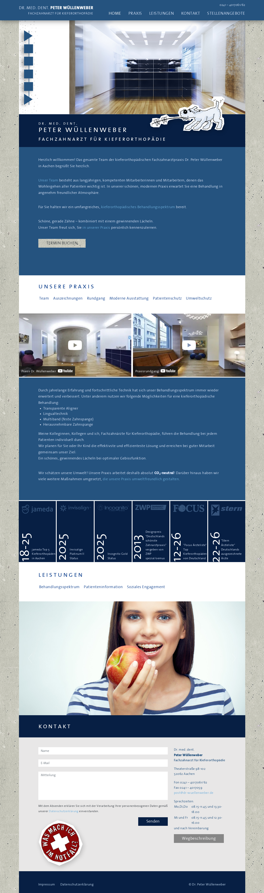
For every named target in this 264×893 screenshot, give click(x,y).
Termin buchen (62, 243)
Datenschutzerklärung (63, 811)
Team (44, 298)
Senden (153, 821)
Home (115, 13)
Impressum (46, 884)
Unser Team (48, 180)
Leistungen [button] (161, 13)
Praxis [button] (135, 13)
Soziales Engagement (146, 587)
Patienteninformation (103, 587)
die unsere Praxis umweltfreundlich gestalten (141, 479)
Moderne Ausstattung (129, 298)
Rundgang (96, 298)
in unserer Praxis (96, 228)
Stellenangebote (226, 13)
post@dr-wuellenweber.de (193, 792)
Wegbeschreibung (199, 838)
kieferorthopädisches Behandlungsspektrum (138, 207)
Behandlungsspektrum (59, 587)
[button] (30, 658)
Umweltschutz (199, 298)
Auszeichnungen (68, 298)
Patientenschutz (167, 298)
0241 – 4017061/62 (232, 5)
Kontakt (190, 13)
